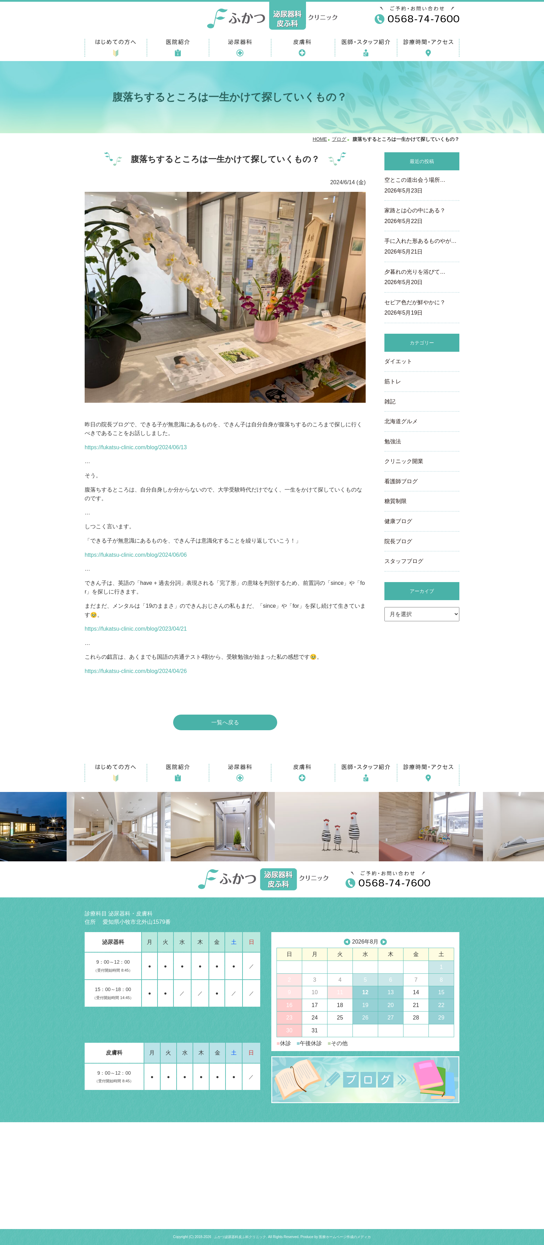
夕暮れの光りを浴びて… (421, 278)
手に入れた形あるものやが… (421, 247)
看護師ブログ (401, 481)
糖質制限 (395, 501)
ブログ (339, 139)
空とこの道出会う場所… (421, 186)
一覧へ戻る (225, 722)
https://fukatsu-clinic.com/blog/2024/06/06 (136, 555)
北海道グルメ (401, 421)
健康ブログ (398, 521)
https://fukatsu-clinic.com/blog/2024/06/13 (136, 447)
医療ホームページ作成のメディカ (345, 1237)
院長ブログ (398, 541)
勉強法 (392, 441)
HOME (320, 139)
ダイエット (398, 361)
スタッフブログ (403, 561)
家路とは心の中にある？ (421, 216)
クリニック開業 (403, 461)
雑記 (390, 401)
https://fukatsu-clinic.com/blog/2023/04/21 (136, 629)
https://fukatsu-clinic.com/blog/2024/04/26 (136, 671)
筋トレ (392, 381)
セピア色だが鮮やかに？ (421, 308)
